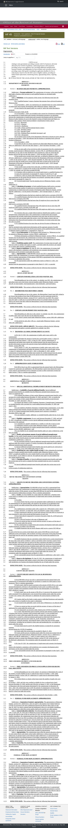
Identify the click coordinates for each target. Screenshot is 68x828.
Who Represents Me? (26, 810)
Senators (22, 814)
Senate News (54, 811)
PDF (58, 44)
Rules (15, 26)
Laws (11, 26)
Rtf (63, 44)
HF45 (38, 29)
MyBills (52, 813)
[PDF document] (13, 54)
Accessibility (9, 816)
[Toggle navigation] (6, 5)
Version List (6, 43)
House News (53, 808)
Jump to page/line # (8, 57)
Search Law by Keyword (51, 26)
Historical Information (11, 810)
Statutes (6, 26)
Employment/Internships (12, 812)
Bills (4, 29)
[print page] (63, 26)
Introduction (6, 54)
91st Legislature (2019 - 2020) (14, 29)
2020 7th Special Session (29, 29)
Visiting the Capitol (11, 814)
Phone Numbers (39, 817)
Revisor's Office (38, 26)
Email (36, 814)
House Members (25, 812)
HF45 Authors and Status (18, 43)
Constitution (29, 26)
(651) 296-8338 (39, 812)
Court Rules (22, 26)
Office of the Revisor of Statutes (23, 22)
